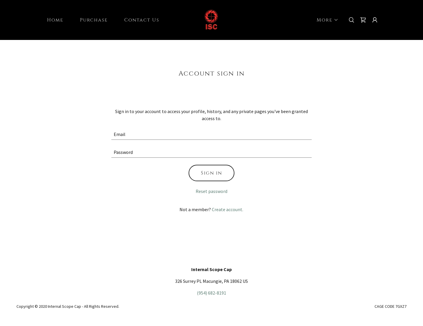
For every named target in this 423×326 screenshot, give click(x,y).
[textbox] (211, 134)
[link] (211, 19)
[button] (325, 19)
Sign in (211, 173)
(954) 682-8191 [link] (211, 293)
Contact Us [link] (141, 20)
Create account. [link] (227, 209)
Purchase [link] (94, 20)
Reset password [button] (211, 191)
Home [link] (55, 20)
